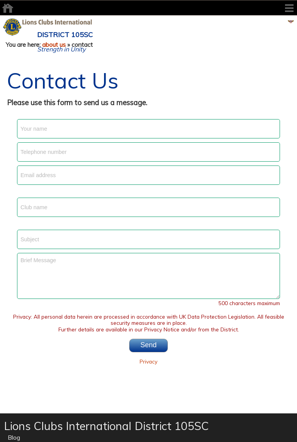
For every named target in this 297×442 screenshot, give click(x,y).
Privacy (148, 361)
